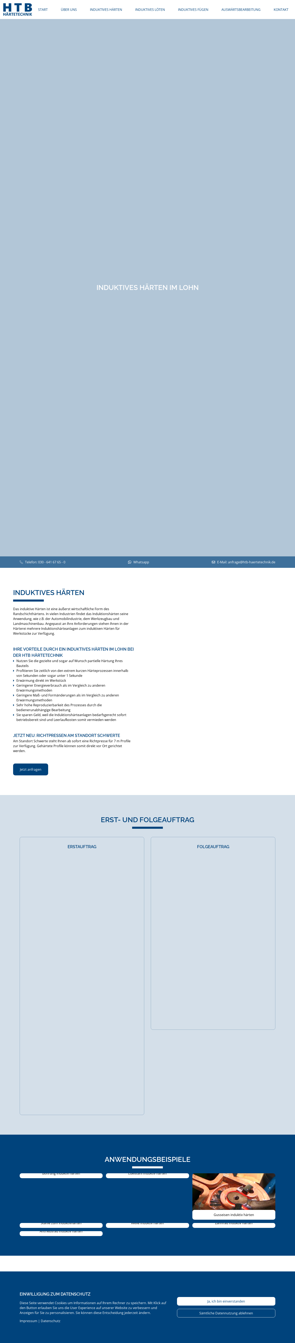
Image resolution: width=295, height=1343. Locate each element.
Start (43, 9)
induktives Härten (106, 9)
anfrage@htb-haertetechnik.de (251, 562)
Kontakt (281, 9)
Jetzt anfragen (30, 769)
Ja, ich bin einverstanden (226, 1301)
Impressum (28, 1321)
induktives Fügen (193, 9)
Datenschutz (50, 1321)
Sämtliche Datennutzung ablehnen (226, 1313)
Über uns (69, 9)
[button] (61, 1175)
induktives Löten (150, 9)
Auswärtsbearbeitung (241, 9)
